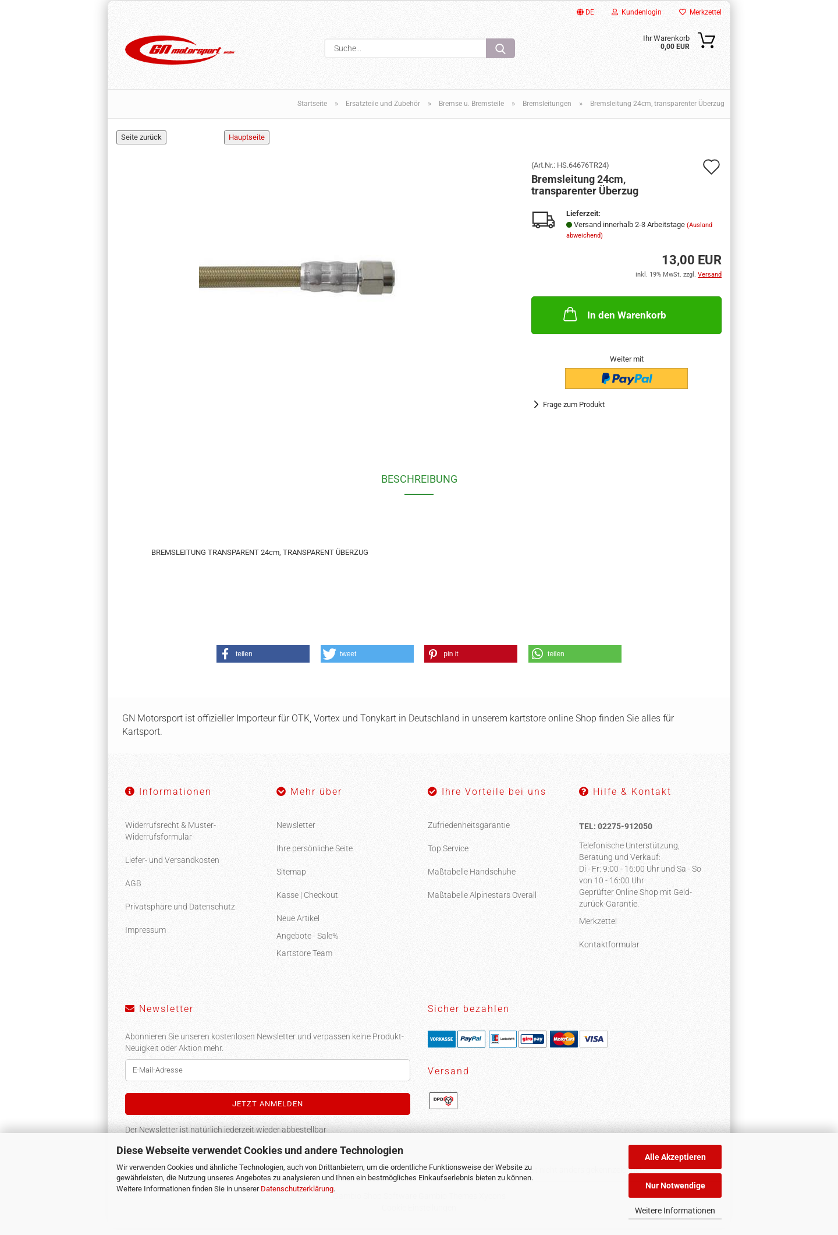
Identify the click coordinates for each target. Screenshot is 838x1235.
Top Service (448, 854)
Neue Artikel (297, 924)
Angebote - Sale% (307, 942)
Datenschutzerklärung (297, 1188)
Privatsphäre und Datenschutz (180, 913)
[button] (263, 661)
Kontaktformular (609, 951)
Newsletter (295, 831)
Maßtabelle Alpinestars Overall (482, 901)
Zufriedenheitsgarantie (469, 831)
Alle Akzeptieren (675, 1157)
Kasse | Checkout (307, 901)
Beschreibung (419, 485)
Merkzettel (700, 12)
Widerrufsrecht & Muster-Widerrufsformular (170, 837)
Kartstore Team (304, 959)
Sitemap (291, 878)
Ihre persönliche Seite (314, 854)
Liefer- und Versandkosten (172, 866)
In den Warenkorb (613, 321)
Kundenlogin (637, 12)
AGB (133, 889)
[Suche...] (500, 48)
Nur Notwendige (675, 1185)
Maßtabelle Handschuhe (472, 878)
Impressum (145, 936)
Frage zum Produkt (574, 411)
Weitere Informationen (675, 1210)
